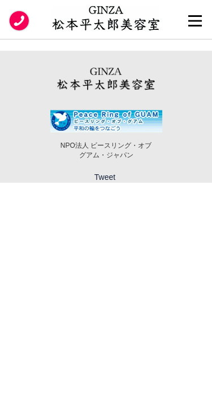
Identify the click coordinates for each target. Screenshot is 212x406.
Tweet (104, 177)
